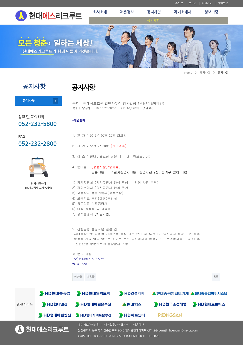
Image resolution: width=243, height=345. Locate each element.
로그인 (193, 3)
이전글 (78, 276)
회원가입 (207, 3)
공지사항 (154, 12)
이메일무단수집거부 (116, 324)
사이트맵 (223, 3)
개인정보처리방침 (88, 324)
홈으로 (179, 3)
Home (188, 72)
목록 (216, 276)
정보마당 (211, 12)
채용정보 (127, 12)
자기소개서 (182, 12)
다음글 (91, 276)
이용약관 (138, 324)
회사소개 (100, 12)
